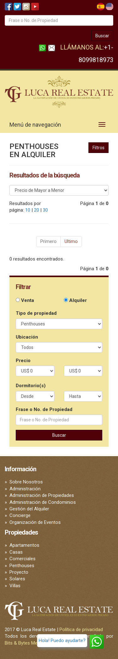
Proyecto (18, 572)
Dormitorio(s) (31, 385)
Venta (25, 300)
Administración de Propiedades (41, 495)
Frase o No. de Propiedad (44, 409)
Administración (25, 489)
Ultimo (71, 241)
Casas (16, 552)
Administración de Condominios (42, 502)
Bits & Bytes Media (24, 643)
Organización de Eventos (35, 522)
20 (36, 210)
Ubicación (27, 337)
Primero (48, 241)
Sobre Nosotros (26, 482)
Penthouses (21, 565)
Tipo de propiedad (36, 313)
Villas (14, 585)
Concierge (20, 515)
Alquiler (75, 300)
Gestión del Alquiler (29, 509)
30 (45, 210)
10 (27, 210)
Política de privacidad (81, 629)
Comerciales (22, 558)
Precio (23, 360)
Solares (17, 579)
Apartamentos (24, 545)
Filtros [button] (98, 147)
